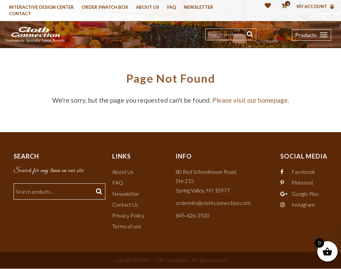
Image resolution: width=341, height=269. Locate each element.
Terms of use (126, 226)
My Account (315, 6)
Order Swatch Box (105, 7)
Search (250, 34)
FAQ (117, 183)
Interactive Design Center (41, 7)
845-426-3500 (192, 215)
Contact (20, 14)
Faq (171, 7)
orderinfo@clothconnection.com (213, 203)
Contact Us (125, 204)
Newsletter (198, 7)
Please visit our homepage (250, 100)
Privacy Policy (128, 215)
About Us (147, 7)
